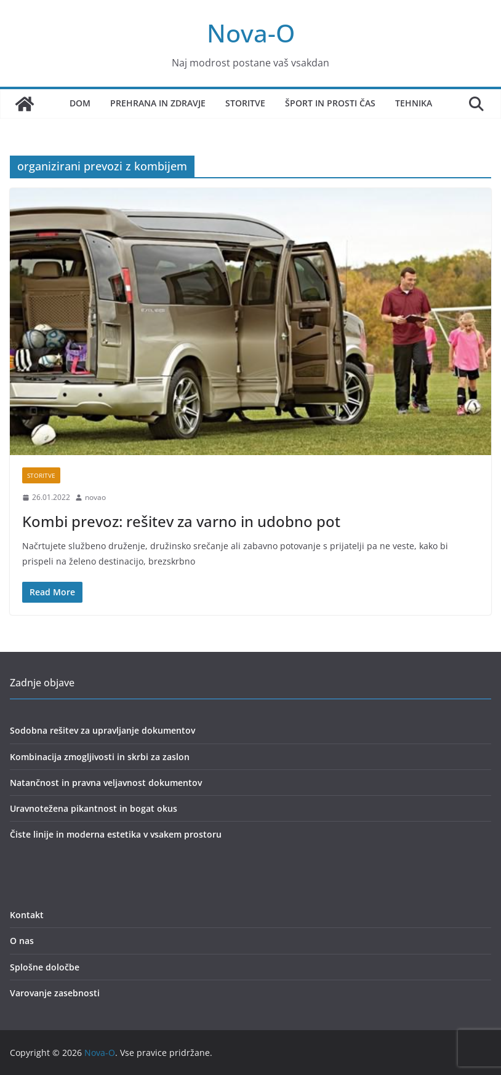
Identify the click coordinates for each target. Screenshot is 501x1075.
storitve (41, 475)
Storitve (245, 103)
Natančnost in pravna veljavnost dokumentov (106, 782)
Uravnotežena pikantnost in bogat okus (93, 808)
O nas (22, 940)
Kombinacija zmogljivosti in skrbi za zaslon (100, 757)
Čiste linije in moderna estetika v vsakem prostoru (116, 834)
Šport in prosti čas (330, 103)
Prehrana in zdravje (158, 103)
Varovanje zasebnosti (55, 993)
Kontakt (27, 915)
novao (95, 497)
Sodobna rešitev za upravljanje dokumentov (102, 730)
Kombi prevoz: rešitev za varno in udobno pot (181, 521)
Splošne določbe (44, 967)
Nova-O (251, 33)
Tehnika (413, 103)
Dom (80, 103)
